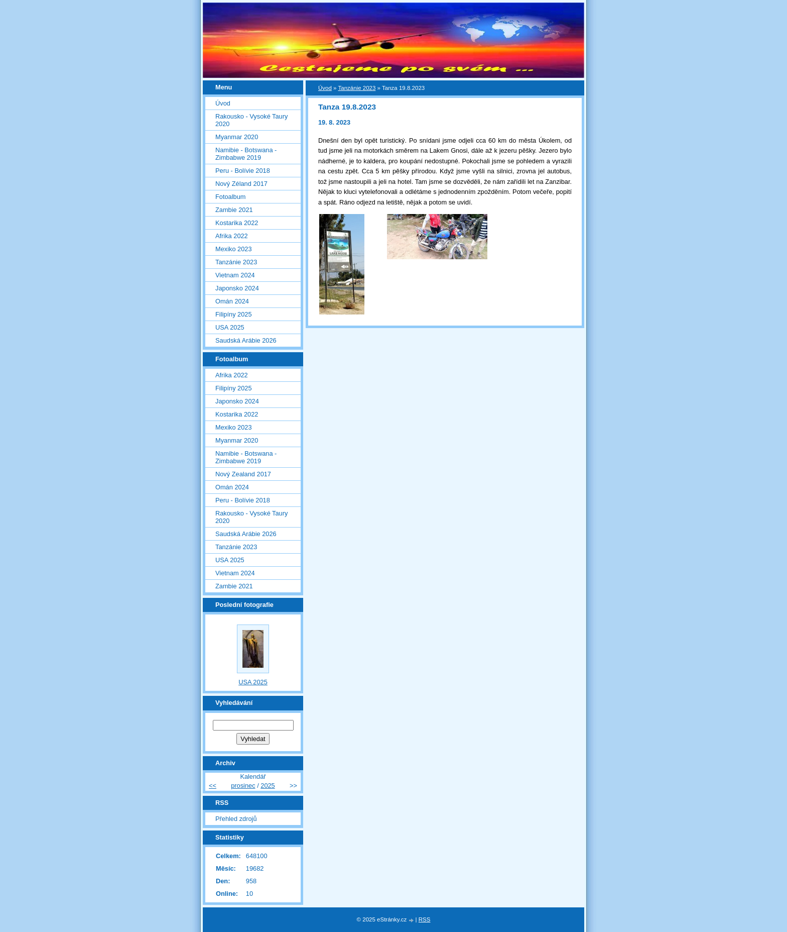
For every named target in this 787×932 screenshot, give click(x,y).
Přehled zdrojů (236, 818)
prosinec (243, 785)
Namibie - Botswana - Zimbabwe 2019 (246, 153)
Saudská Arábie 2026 (246, 340)
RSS (425, 919)
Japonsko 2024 (237, 288)
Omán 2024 (232, 301)
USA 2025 (229, 327)
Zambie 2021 (234, 210)
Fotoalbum (230, 196)
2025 (267, 785)
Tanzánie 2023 (357, 88)
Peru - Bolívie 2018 (242, 170)
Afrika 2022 (231, 236)
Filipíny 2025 (233, 314)
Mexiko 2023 (233, 249)
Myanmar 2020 (236, 137)
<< (212, 785)
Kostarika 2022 (236, 223)
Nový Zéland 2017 (241, 183)
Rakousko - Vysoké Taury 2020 (251, 120)
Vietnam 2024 (235, 275)
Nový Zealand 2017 (243, 474)
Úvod (325, 88)
